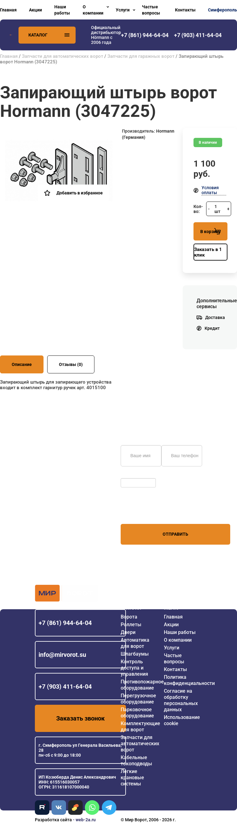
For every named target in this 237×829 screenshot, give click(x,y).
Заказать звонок (80, 718)
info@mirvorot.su (62, 654)
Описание (22, 364)
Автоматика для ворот (135, 643)
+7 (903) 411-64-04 (65, 686)
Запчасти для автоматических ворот (62, 56)
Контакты (185, 9)
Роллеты (131, 624)
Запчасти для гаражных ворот (140, 56)
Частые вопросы (151, 9)
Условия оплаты (210, 190)
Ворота (129, 617)
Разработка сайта (53, 819)
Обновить (132, 475)
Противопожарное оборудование (142, 685)
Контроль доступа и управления (134, 668)
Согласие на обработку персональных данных (181, 700)
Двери (128, 632)
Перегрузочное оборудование (138, 699)
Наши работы (62, 9)
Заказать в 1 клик (208, 252)
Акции (35, 9)
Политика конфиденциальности (189, 680)
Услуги (123, 9)
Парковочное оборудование (137, 713)
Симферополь (222, 9)
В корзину (210, 231)
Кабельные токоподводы (136, 761)
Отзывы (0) (71, 364)
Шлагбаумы (135, 654)
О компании (93, 9)
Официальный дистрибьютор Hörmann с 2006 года (106, 35)
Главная (8, 9)
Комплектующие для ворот (140, 727)
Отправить (175, 534)
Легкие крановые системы (132, 777)
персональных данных (144, 512)
